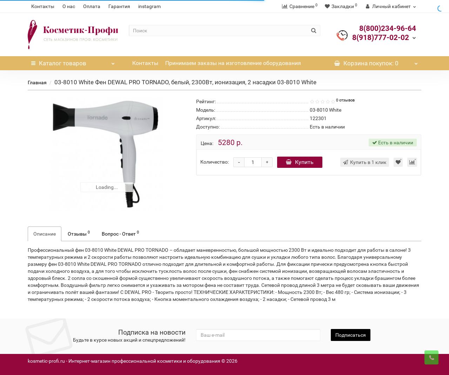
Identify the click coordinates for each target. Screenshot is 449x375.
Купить (300, 162)
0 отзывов (345, 100)
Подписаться (350, 335)
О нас (68, 6)
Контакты (42, 6)
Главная (37, 82)
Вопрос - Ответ (120, 233)
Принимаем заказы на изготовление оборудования (233, 63)
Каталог (73, 61)
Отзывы (79, 233)
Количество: (214, 162)
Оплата (91, 6)
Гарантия (119, 6)
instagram (149, 6)
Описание (44, 234)
